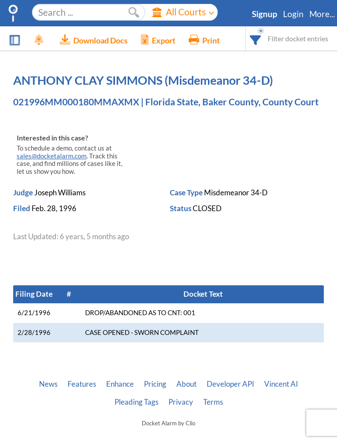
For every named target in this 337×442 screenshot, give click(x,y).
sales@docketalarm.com (51, 156)
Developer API (230, 384)
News (48, 384)
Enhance (120, 384)
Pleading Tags (136, 402)
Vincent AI (281, 384)
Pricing (155, 384)
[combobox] (255, 38)
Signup (264, 14)
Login (293, 14)
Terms (213, 402)
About (186, 384)
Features (82, 384)
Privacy (180, 402)
